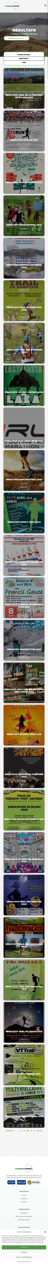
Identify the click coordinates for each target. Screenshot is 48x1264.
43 (24, 1130)
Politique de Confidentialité (24, 1261)
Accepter (24, 1247)
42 (21, 1130)
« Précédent (9, 1130)
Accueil (24, 1195)
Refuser (24, 1252)
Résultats (24, 1202)
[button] (45, 1232)
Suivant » (40, 1130)
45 (31, 1130)
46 (34, 1130)
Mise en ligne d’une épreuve (24, 1216)
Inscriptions (24, 1198)
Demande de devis (24, 1220)
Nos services (24, 1213)
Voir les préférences (24, 1257)
